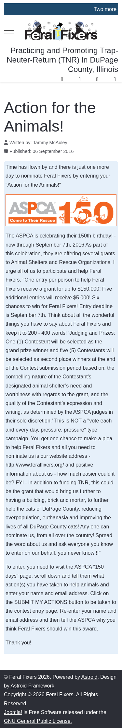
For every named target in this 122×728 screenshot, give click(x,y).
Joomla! (13, 712)
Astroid (89, 677)
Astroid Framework (32, 685)
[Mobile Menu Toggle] (9, 31)
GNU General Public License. (38, 721)
